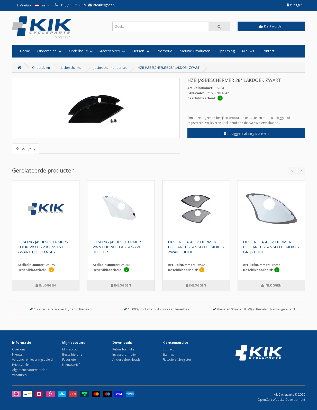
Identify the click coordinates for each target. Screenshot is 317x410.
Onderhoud (81, 51)
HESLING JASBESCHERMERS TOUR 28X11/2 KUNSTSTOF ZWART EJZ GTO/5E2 (43, 247)
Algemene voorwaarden (29, 370)
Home (25, 51)
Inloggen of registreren (246, 133)
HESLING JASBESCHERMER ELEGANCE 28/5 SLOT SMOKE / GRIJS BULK (271, 247)
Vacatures (19, 375)
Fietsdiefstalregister (176, 359)
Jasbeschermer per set (110, 67)
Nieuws (248, 51)
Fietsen (140, 51)
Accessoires (112, 51)
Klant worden (271, 26)
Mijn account (71, 349)
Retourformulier (124, 349)
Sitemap (168, 354)
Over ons (18, 349)
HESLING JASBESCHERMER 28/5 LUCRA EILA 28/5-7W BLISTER (117, 247)
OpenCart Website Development (281, 399)
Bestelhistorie (72, 354)
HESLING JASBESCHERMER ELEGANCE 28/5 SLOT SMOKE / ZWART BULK (196, 247)
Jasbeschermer (72, 67)
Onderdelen (49, 51)
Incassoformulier (124, 354)
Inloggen (295, 5)
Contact (268, 51)
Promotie (164, 51)
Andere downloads (126, 359)
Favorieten (70, 359)
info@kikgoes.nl (103, 5)
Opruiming (226, 51)
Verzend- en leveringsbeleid (32, 359)
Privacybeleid (22, 365)
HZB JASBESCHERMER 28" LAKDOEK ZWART (169, 67)
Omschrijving (25, 148)
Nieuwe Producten (194, 51)
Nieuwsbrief (71, 365)
